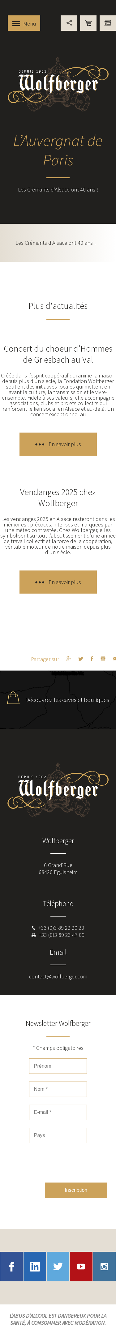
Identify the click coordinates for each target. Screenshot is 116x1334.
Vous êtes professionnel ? (108, 23)
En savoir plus (65, 444)
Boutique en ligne (88, 23)
